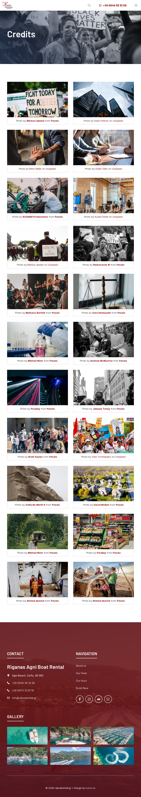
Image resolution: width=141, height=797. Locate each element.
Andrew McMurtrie (101, 360)
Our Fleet (81, 673)
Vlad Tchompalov (101, 456)
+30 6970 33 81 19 (23, 690)
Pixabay (35, 408)
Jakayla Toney (101, 408)
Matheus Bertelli (35, 312)
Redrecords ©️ (101, 264)
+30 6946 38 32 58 (23, 682)
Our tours (81, 680)
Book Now (82, 688)
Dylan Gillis (101, 168)
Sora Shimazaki (101, 312)
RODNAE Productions (35, 216)
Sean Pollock (101, 120)
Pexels (55, 120)
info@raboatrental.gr (24, 697)
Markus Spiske (35, 120)
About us (81, 665)
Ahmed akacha (35, 600)
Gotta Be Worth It (35, 504)
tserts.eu (90, 788)
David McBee (101, 504)
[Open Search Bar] (89, 5)
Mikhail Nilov (35, 360)
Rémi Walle (35, 168)
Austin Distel (101, 216)
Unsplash (118, 120)
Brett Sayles (35, 456)
